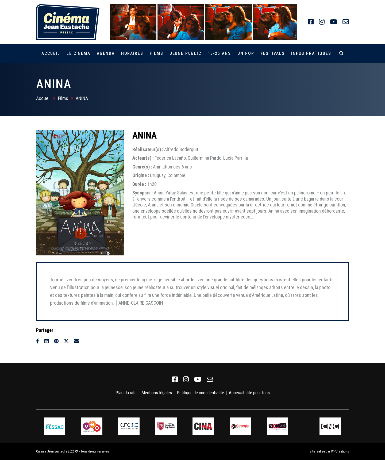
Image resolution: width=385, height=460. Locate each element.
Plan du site (126, 392)
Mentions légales (156, 392)
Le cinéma (78, 53)
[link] (311, 22)
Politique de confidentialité (200, 392)
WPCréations (340, 451)
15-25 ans (219, 53)
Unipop (245, 53)
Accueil (50, 53)
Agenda (106, 53)
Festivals (273, 53)
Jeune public (185, 53)
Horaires (132, 53)
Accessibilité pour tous (249, 392)
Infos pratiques (311, 53)
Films (156, 53)
